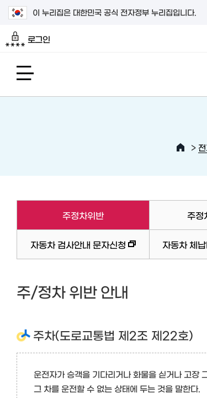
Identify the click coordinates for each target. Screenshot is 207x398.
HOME (180, 147)
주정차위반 (60, 215)
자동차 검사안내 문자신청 (76, 249)
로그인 (28, 39)
